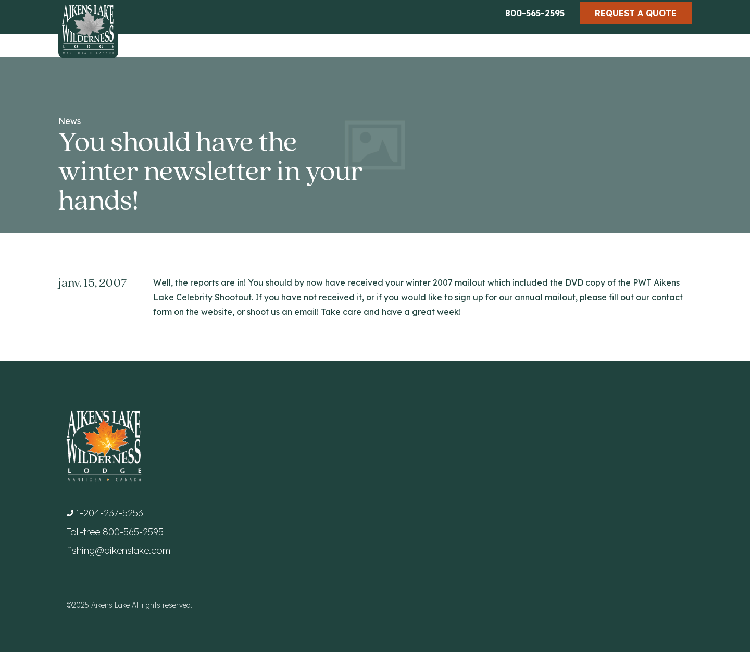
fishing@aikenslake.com (118, 551)
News (69, 121)
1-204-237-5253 (109, 513)
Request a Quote (636, 13)
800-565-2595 (535, 13)
